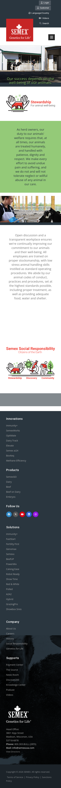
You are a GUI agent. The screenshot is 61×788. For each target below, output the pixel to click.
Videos (44, 18)
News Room (12, 674)
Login (45, 2)
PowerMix (11, 564)
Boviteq (10, 455)
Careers (10, 633)
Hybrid (9, 599)
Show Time (12, 579)
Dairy (9, 481)
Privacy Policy (32, 777)
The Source (12, 669)
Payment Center (14, 664)
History (10, 638)
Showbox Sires (14, 609)
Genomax (11, 549)
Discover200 (12, 679)
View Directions (13, 751)
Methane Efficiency (16, 460)
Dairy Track (12, 440)
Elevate (10, 445)
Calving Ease (12, 569)
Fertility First (12, 544)
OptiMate (11, 435)
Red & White (12, 584)
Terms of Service (15, 777)
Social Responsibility (16, 643)
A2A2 (9, 594)
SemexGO (11, 476)
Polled (9, 589)
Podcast (10, 689)
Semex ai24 (12, 450)
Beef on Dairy (13, 491)
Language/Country (38, 13)
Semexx (10, 554)
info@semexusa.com (23, 747)
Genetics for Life (14, 648)
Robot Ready (13, 574)
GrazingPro (12, 604)
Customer (43, 8)
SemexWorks (13, 430)
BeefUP (10, 559)
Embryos (10, 496)
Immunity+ (12, 425)
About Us (11, 628)
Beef (8, 486)
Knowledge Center (16, 684)
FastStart (11, 539)
